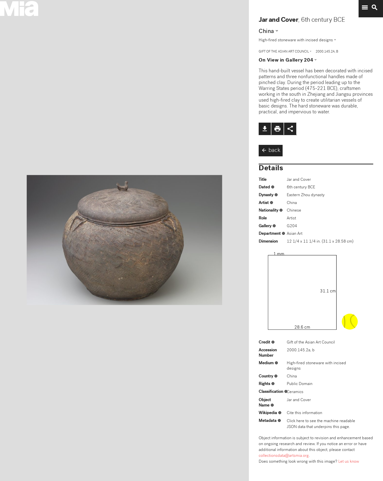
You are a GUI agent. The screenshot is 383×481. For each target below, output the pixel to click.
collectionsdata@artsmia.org (284, 456)
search (374, 7)
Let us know (348, 462)
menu (364, 7)
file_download (264, 128)
